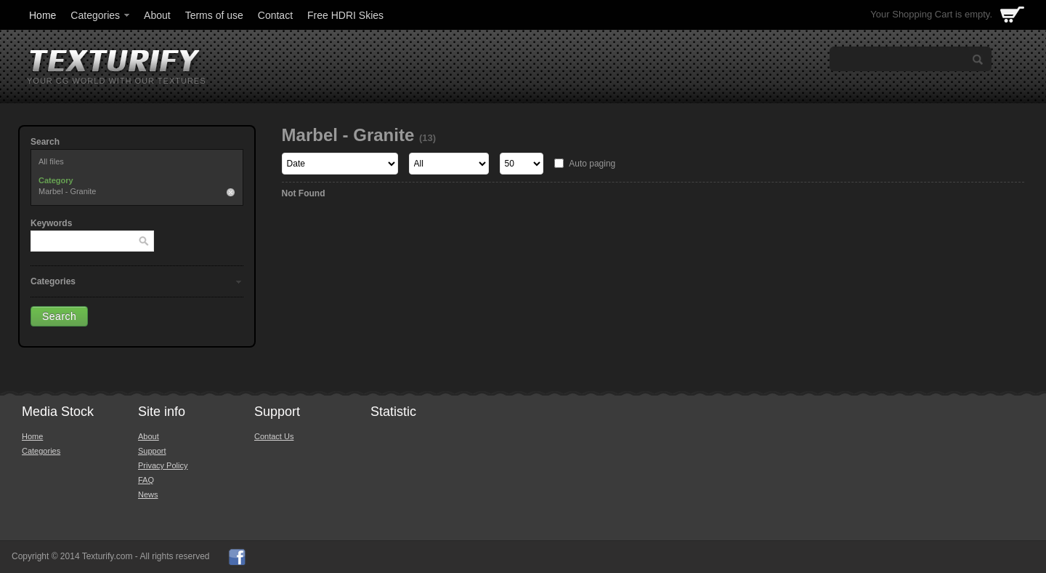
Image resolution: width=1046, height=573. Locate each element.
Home (42, 15)
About (157, 15)
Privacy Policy (162, 465)
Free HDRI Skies (345, 15)
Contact (275, 15)
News (148, 494)
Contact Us (273, 436)
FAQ (146, 480)
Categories (100, 15)
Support (152, 450)
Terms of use (214, 15)
